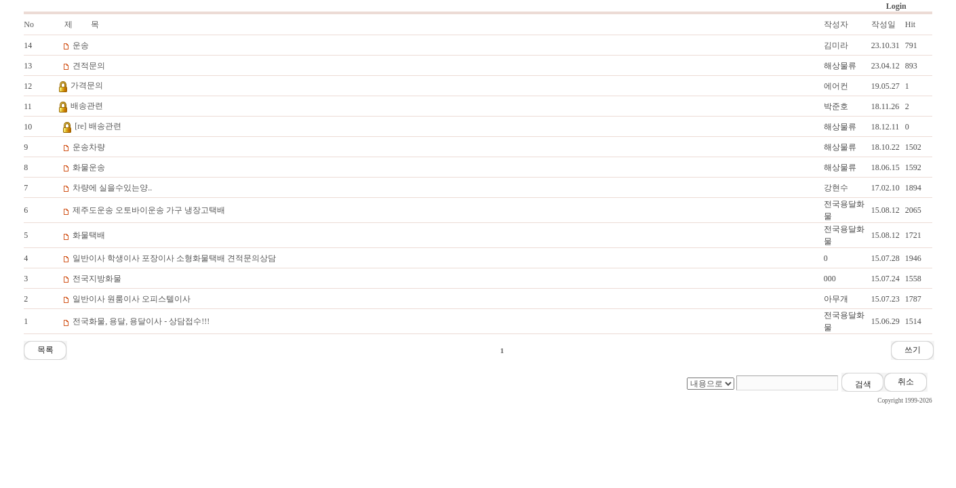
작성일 (883, 24)
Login (896, 6)
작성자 (836, 24)
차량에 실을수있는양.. (112, 187)
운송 (81, 45)
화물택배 (89, 235)
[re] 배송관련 (98, 126)
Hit (910, 24)
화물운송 (89, 167)
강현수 (836, 187)
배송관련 (87, 105)
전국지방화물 (97, 278)
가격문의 (87, 85)
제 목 (81, 24)
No (29, 24)
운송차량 (89, 147)
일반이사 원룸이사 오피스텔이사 (132, 299)
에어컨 (836, 86)
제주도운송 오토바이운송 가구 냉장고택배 (149, 210)
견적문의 (89, 65)
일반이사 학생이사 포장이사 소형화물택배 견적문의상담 (174, 258)
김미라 (836, 45)
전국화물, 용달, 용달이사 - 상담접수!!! (141, 321)
